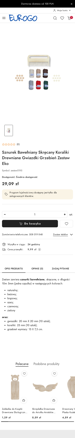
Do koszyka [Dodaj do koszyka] (30, 223)
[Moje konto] (62, 10)
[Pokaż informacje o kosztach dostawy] (39, 249)
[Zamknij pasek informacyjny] (71, 3)
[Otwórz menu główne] (4, 18)
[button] (11, 144)
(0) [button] (18, 144)
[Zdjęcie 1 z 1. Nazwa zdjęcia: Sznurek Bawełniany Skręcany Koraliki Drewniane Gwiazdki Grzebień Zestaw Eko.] (8, 130)
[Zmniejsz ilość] (4, 214)
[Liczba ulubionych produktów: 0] (62, 18)
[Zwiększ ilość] (64, 214)
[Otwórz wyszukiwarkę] (55, 18)
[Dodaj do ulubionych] (66, 223)
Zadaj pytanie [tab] (60, 268)
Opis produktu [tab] (14, 268)
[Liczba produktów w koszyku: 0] (69, 18)
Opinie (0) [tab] (37, 268)
